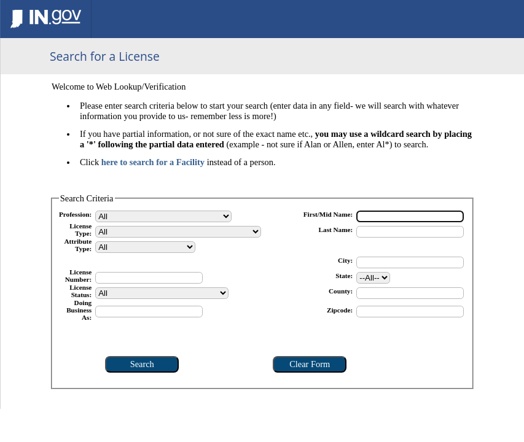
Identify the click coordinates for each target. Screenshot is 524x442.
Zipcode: (340, 310)
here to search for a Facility (153, 162)
